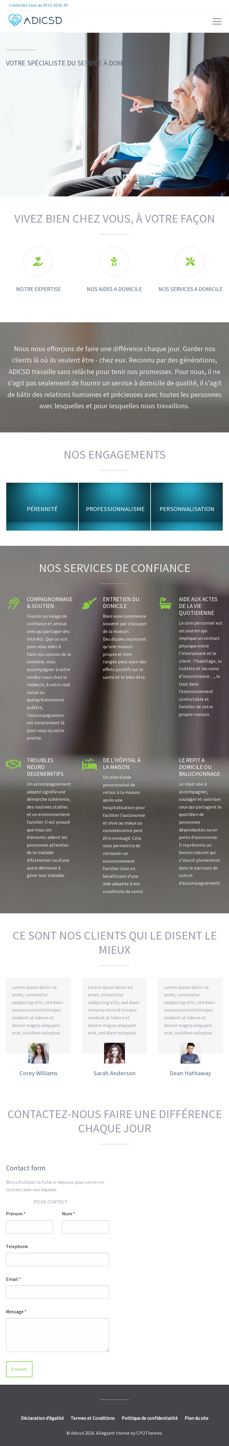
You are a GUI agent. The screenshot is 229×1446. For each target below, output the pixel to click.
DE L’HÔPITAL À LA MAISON (121, 763)
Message (16, 1311)
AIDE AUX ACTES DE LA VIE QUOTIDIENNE (198, 605)
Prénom (16, 1214)
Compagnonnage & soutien (49, 602)
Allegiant (105, 1433)
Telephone (17, 1246)
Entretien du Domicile (121, 602)
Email (13, 1279)
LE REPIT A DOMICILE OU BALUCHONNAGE (199, 766)
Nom (68, 1214)
